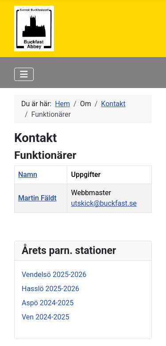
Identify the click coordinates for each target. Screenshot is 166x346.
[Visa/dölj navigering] (24, 74)
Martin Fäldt (37, 198)
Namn (27, 174)
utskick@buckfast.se (103, 203)
